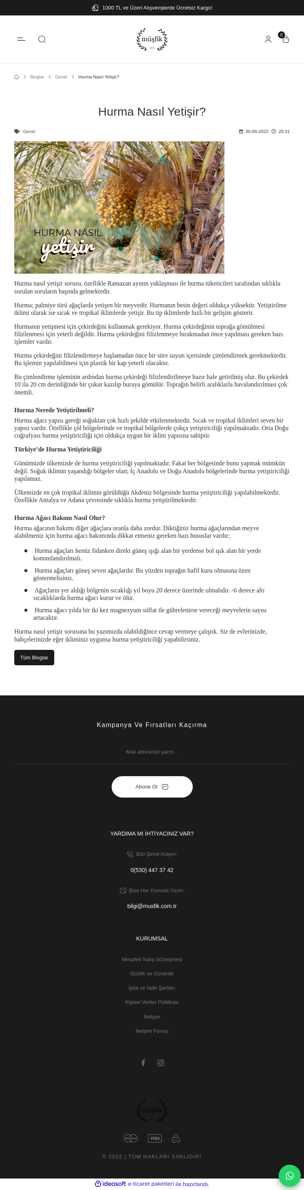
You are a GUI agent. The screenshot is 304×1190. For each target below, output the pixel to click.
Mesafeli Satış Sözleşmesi (151, 959)
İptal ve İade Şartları (152, 988)
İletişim (152, 1017)
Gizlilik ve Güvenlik (152, 974)
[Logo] (152, 39)
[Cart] (286, 39)
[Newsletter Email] (152, 756)
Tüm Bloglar (34, 658)
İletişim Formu (151, 1031)
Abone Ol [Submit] (151, 786)
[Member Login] (268, 39)
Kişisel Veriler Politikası (152, 1002)
